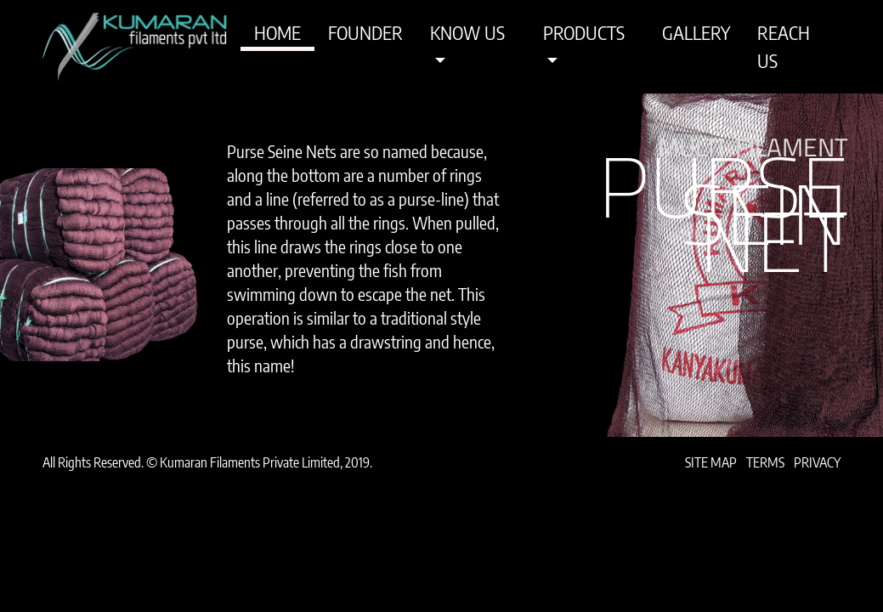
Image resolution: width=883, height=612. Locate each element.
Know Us (467, 32)
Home (277, 32)
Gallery (696, 32)
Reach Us (783, 46)
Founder (365, 32)
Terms (765, 462)
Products (584, 32)
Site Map (711, 462)
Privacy (817, 462)
